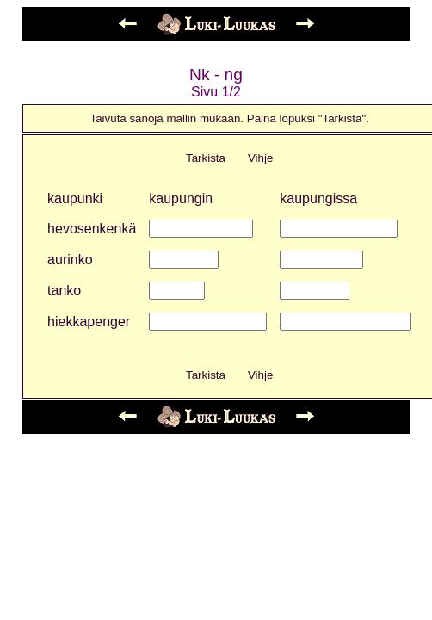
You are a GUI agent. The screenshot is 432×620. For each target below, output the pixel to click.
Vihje (260, 158)
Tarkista (205, 158)
